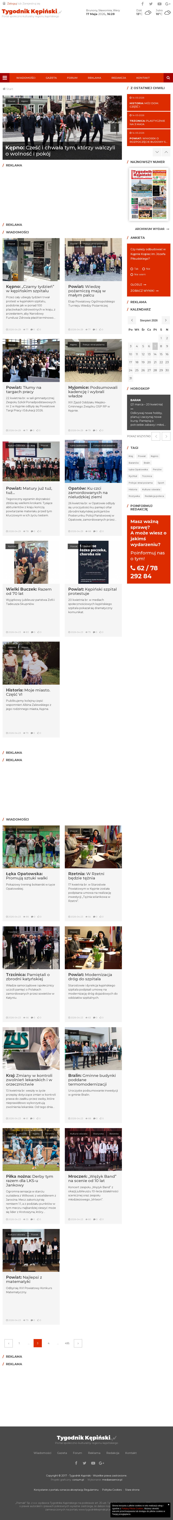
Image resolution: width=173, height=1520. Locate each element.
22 (161, 362)
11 (137, 354)
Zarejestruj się (31, 3)
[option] (62, 128)
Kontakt (143, 77)
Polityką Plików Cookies (132, 1508)
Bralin (73, 1032)
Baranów (134, 462)
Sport (11, 831)
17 (130, 362)
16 (167, 354)
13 (149, 354)
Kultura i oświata (16, 445)
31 (130, 378)
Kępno (11, 101)
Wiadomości (25, 77)
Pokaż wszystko (139, 436)
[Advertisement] (86, 47)
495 (67, 1343)
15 (161, 354)
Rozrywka (100, 1133)
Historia (12, 647)
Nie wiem (140, 274)
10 (130, 354)
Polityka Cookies (112, 1489)
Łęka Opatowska (78, 445)
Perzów (157, 469)
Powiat (11, 243)
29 (161, 370)
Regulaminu (91, 1489)
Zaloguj (12, 3)
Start (9, 89)
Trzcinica (12, 932)
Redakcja (118, 77)
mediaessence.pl (112, 1479)
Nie (148, 268)
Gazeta (51, 77)
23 (167, 362)
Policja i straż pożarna (95, 243)
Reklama (94, 77)
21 (155, 362)
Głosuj (136, 284)
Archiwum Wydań (149, 229)
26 (143, 370)
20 (149, 362)
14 (155, 354)
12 (143, 354)
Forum (72, 77)
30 (167, 370)
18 (136, 362)
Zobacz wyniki (142, 290)
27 (149, 370)
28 (155, 370)
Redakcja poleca (154, 496)
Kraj (34, 445)
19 (143, 362)
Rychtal (12, 546)
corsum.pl (78, 1479)
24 (130, 370)
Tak (136, 268)
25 (137, 370)
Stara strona (132, 1489)
